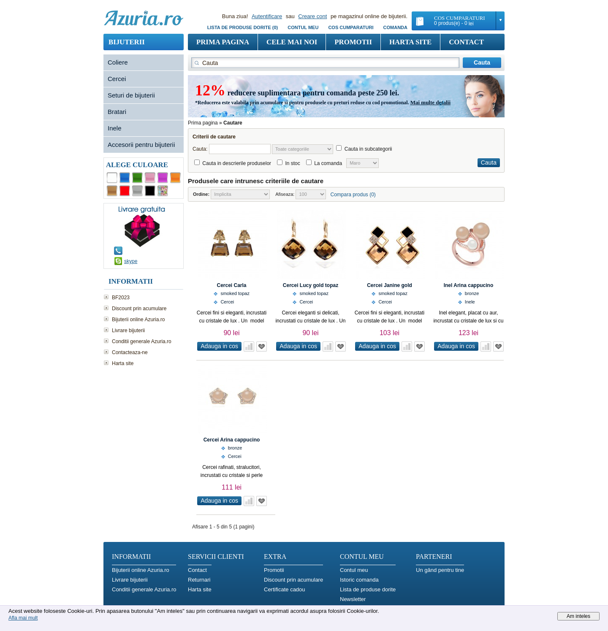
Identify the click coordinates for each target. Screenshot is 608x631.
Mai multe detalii (430, 102)
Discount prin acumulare (139, 308)
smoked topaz (234, 293)
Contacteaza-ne (130, 352)
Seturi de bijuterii (131, 95)
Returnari (199, 580)
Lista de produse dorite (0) (242, 27)
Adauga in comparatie (249, 346)
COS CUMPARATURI (350, 27)
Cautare (232, 123)
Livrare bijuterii (128, 330)
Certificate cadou (284, 589)
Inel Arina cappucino (469, 285)
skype (130, 261)
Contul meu (303, 27)
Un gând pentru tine (440, 570)
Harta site (410, 42)
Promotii (353, 42)
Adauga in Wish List (261, 346)
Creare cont (312, 16)
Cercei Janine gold (389, 285)
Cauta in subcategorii (368, 149)
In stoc (292, 163)
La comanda (328, 163)
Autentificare (267, 16)
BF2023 (121, 298)
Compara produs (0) (352, 195)
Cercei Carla (231, 285)
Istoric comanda (359, 580)
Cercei (117, 78)
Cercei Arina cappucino (232, 440)
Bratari (117, 111)
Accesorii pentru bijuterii (141, 144)
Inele (115, 128)
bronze (472, 293)
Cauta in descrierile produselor (236, 163)
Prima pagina (222, 42)
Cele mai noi (291, 42)
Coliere (118, 62)
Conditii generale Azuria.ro (141, 341)
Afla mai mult (23, 618)
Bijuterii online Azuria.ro (138, 319)
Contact (466, 42)
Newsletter (353, 599)
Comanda (395, 27)
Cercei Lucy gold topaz (310, 285)
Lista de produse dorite (368, 589)
